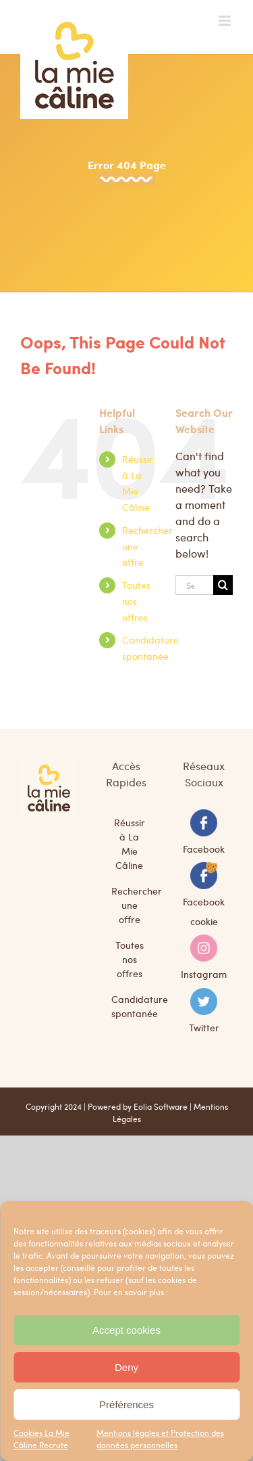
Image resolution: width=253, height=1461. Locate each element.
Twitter (204, 1026)
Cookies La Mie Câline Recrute (41, 1438)
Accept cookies (126, 1330)
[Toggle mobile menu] (226, 21)
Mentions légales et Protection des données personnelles (160, 1438)
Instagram (204, 974)
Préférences (126, 1404)
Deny (126, 1367)
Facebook (204, 848)
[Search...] (194, 585)
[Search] (223, 585)
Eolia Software (161, 1106)
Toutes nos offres (136, 601)
